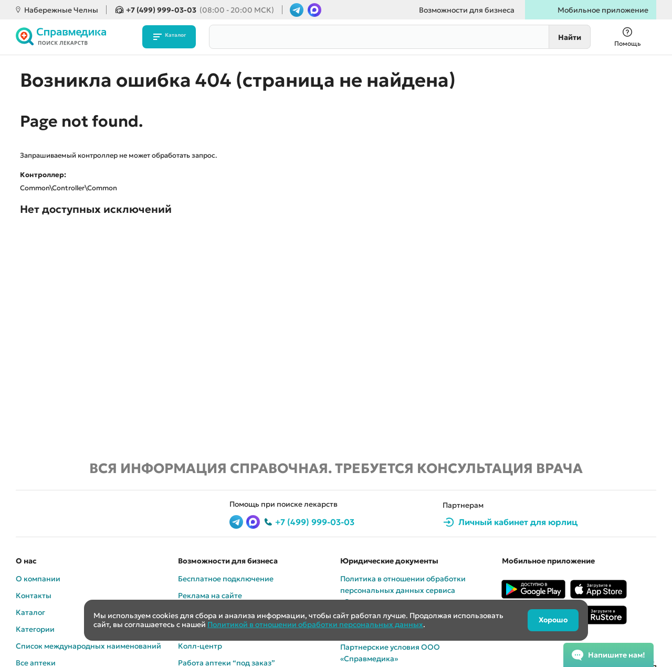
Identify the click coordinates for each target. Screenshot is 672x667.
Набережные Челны (61, 10)
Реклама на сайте (210, 595)
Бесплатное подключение (226, 578)
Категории (35, 629)
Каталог (174, 37)
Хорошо (550, 620)
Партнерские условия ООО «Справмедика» (390, 652)
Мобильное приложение (603, 10)
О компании (38, 578)
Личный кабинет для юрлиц (518, 522)
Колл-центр (200, 646)
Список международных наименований (88, 646)
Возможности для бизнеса (466, 10)
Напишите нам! (616, 655)
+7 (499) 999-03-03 (200, 10)
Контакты (33, 595)
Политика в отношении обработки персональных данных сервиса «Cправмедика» (403, 590)
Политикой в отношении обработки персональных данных (315, 624)
